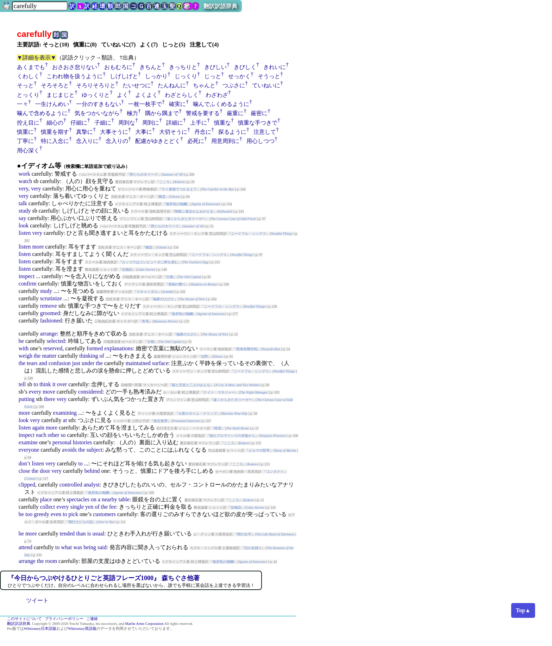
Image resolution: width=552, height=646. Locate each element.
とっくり (28, 95)
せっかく (239, 76)
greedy (41, 514)
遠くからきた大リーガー (186, 219)
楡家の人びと (163, 299)
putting (26, 399)
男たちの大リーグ (144, 174)
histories (82, 442)
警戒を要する (203, 113)
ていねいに (266, 85)
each (41, 435)
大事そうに (114, 132)
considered (90, 392)
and (43, 363)
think (45, 384)
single (77, 507)
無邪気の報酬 (176, 204)
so (63, 435)
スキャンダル (147, 292)
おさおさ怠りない (74, 67)
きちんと (150, 67)
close (24, 471)
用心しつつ (260, 141)
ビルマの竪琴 (259, 450)
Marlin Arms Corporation (144, 624)
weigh (25, 356)
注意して (264, 132)
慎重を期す (55, 132)
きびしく (245, 67)
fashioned (51, 321)
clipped (27, 485)
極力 (132, 113)
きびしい (215, 67)
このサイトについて (24, 619)
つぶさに (233, 85)
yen (89, 507)
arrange (48, 334)
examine (28, 442)
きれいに (274, 67)
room (51, 561)
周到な (126, 123)
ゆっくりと (96, 95)
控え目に (28, 123)
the (37, 356)
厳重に (235, 113)
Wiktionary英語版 (82, 629)
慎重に (25, 132)
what (66, 547)
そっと (25, 85)
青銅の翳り (177, 284)
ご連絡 (92, 619)
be (21, 341)
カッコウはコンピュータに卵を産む (150, 262)
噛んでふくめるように (221, 104)
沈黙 (204, 356)
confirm (28, 284)
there (49, 399)
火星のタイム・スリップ (197, 413)
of (102, 356)
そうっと (269, 76)
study (25, 211)
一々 (22, 104)
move (49, 392)
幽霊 (161, 197)
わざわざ (217, 95)
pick (74, 514)
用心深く (28, 150)
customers (104, 514)
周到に (150, 123)
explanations (118, 348)
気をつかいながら (97, 113)
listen (25, 233)
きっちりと (183, 67)
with (24, 348)
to (35, 384)
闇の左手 (244, 534)
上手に (198, 123)
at (65, 420)
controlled (70, 485)
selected (56, 341)
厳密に (259, 113)
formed (95, 348)
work (24, 174)
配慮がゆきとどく (157, 141)
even (56, 514)
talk (23, 203)
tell (22, 384)
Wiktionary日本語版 (40, 629)
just (76, 363)
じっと (212, 76)
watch (25, 181)
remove (48, 306)
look (24, 225)
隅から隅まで (162, 113)
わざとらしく (182, 95)
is (89, 534)
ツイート (37, 600)
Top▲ (523, 610)
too (28, 514)
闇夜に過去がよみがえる (194, 211)
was (77, 547)
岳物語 (127, 269)
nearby (109, 499)
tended (67, 534)
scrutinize (51, 298)
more (38, 247)
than (81, 534)
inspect (26, 276)
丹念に (202, 132)
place (46, 499)
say (22, 218)
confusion (60, 363)
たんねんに (172, 85)
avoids (69, 450)
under (88, 363)
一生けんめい (52, 104)
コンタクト (275, 471)
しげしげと (124, 76)
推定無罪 (160, 421)
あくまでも (31, 67)
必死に (195, 141)
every (35, 392)
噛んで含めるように (42, 113)
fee (112, 507)
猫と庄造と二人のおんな (191, 385)
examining (65, 413)
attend (25, 547)
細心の (54, 123)
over (62, 384)
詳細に (174, 123)
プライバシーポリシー (64, 619)
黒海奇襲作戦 (246, 349)
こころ (164, 182)
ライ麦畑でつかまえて (179, 189)
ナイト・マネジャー (219, 392)
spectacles (78, 499)
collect (47, 507)
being (89, 547)
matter (49, 356)
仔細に (78, 123)
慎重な (222, 123)
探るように (232, 132)
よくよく (146, 95)
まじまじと (60, 95)
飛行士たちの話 (80, 522)
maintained (138, 363)
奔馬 (145, 321)
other (53, 435)
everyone (29, 450)
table (124, 499)
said (102, 547)
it (54, 384)
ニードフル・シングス (248, 234)
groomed (50, 313)
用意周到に (225, 141)
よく (122, 95)
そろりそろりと (95, 85)
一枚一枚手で (145, 104)
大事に (143, 132)
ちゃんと (204, 85)
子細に (102, 123)
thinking (88, 356)
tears (32, 363)
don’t (24, 463)
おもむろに (118, 67)
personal (61, 442)
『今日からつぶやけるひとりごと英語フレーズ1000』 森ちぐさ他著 (104, 578)
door (45, 471)
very (23, 189)
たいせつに (137, 85)
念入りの (117, 141)
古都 (169, 277)
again (38, 428)
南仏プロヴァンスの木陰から (232, 436)
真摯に (84, 132)
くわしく (28, 76)
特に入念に (55, 141)
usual (99, 534)
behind (92, 471)
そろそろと (55, 85)
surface (160, 363)
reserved (52, 348)
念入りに (87, 141)
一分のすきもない (98, 104)
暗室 (217, 428)
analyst (92, 485)
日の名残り (253, 548)
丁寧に (25, 141)
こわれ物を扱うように (74, 76)
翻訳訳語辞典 (220, 6)
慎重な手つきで (257, 123)
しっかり (156, 76)
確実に (177, 104)
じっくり (186, 76)
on (93, 499)
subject (94, 450)
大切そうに (173, 132)
